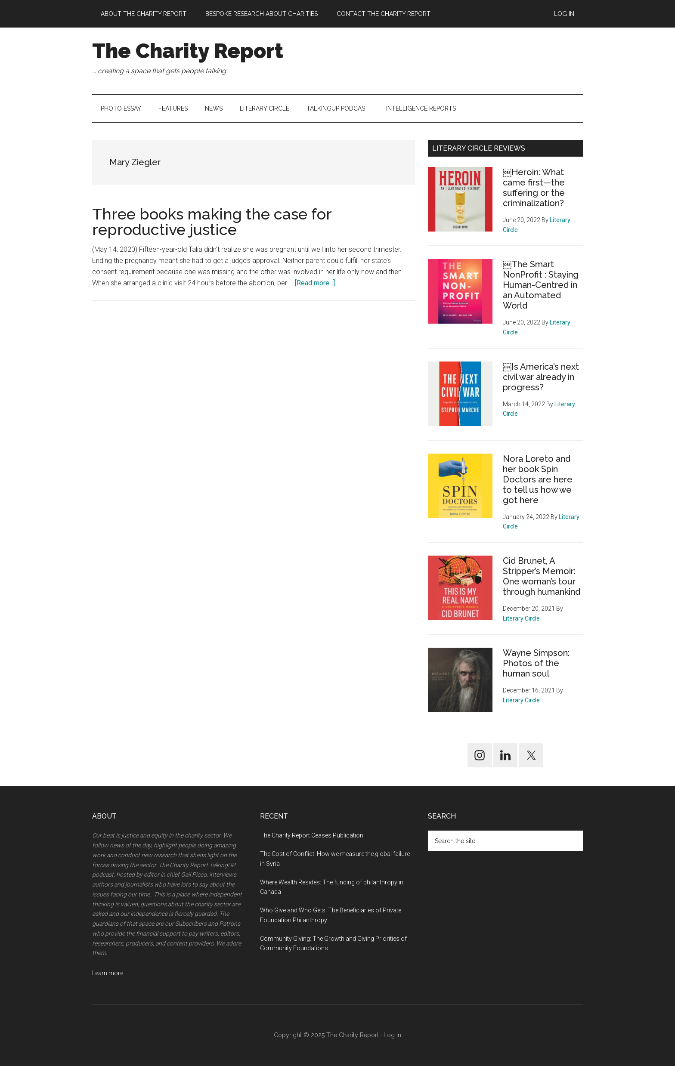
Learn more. (108, 973)
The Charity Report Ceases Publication (312, 835)
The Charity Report (187, 51)
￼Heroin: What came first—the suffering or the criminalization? (534, 187)
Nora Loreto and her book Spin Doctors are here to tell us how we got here (538, 479)
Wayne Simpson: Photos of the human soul (536, 663)
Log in (392, 1035)
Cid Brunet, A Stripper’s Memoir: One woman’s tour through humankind (541, 576)
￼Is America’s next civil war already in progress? (541, 377)
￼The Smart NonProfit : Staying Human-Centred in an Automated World (541, 285)
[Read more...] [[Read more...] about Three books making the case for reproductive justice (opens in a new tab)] (315, 283)
